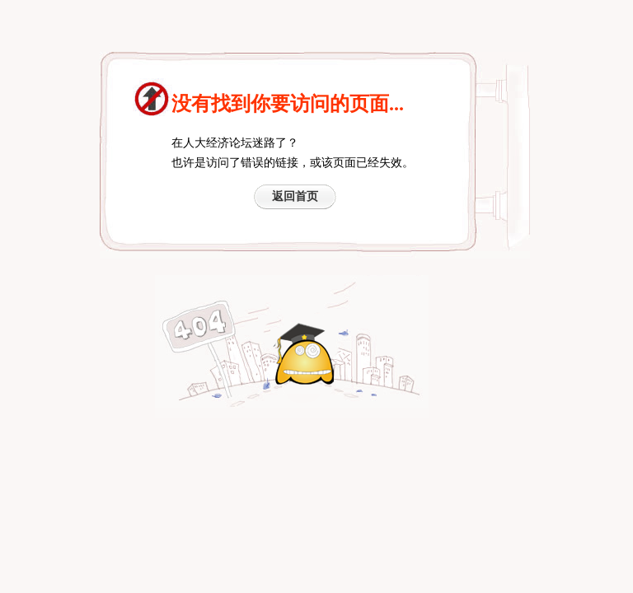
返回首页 (295, 196)
